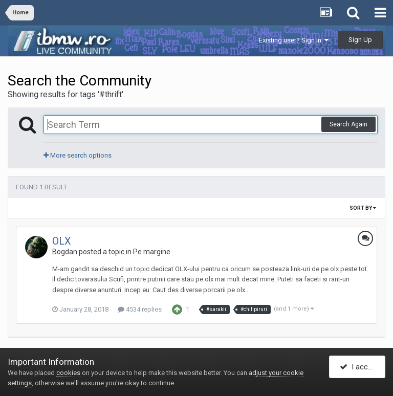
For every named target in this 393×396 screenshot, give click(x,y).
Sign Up (360, 39)
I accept (359, 366)
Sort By (363, 208)
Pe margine (151, 252)
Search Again (348, 124)
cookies (68, 373)
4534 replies (140, 309)
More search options (77, 155)
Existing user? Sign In (294, 40)
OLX (61, 241)
